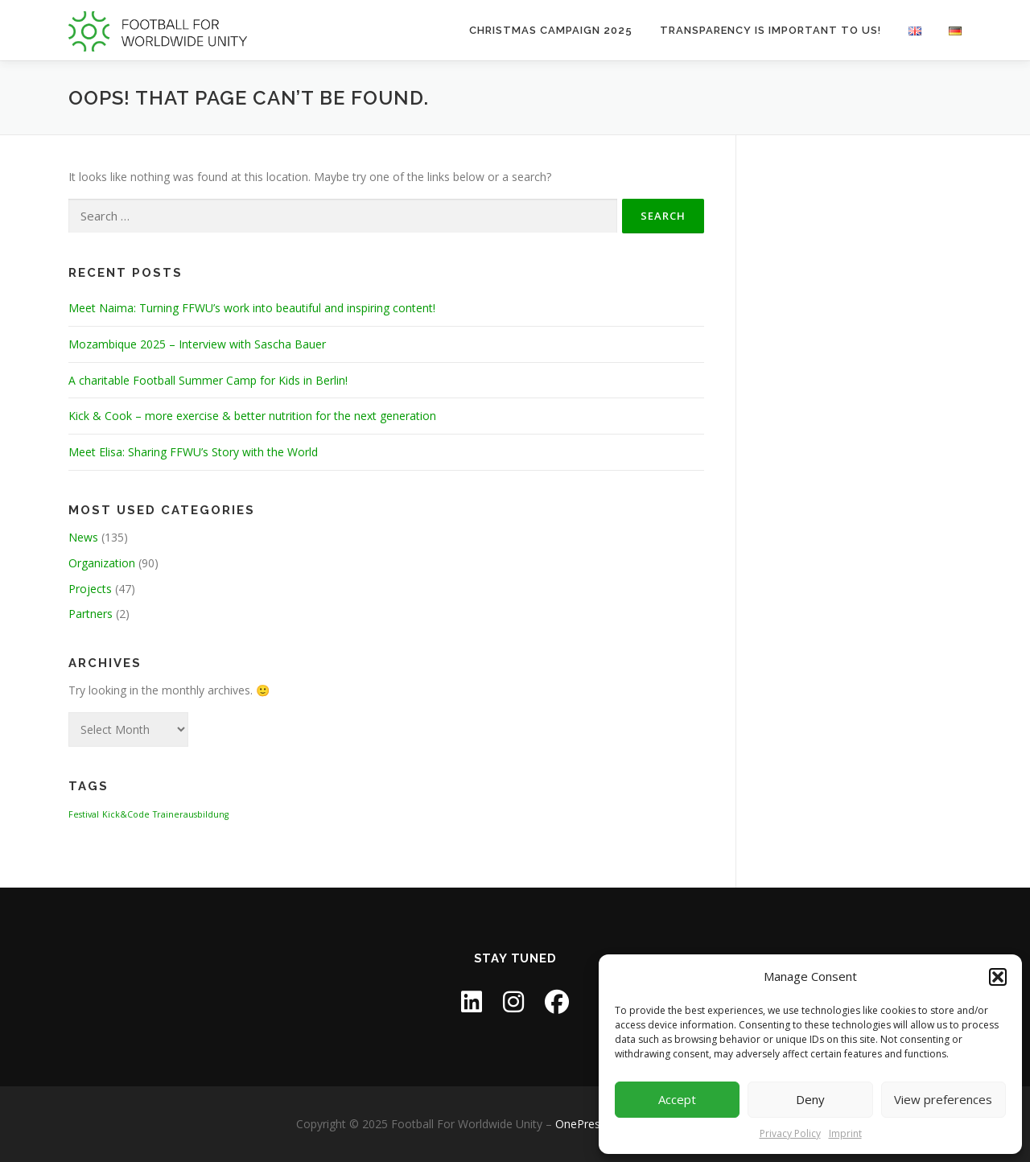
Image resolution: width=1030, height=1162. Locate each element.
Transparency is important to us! (770, 30)
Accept (677, 1099)
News (83, 537)
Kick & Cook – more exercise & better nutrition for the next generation (252, 415)
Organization (101, 563)
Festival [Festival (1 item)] (83, 814)
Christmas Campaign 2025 (550, 30)
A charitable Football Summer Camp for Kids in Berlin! (208, 380)
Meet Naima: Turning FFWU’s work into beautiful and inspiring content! (251, 307)
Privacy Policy (790, 1133)
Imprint (845, 1133)
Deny (810, 1099)
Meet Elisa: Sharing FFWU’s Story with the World (193, 451)
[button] (998, 977)
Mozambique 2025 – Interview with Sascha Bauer (197, 344)
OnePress (580, 1123)
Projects (90, 588)
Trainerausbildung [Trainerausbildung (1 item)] (191, 814)
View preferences (943, 1099)
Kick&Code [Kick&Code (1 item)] (126, 814)
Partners (90, 613)
